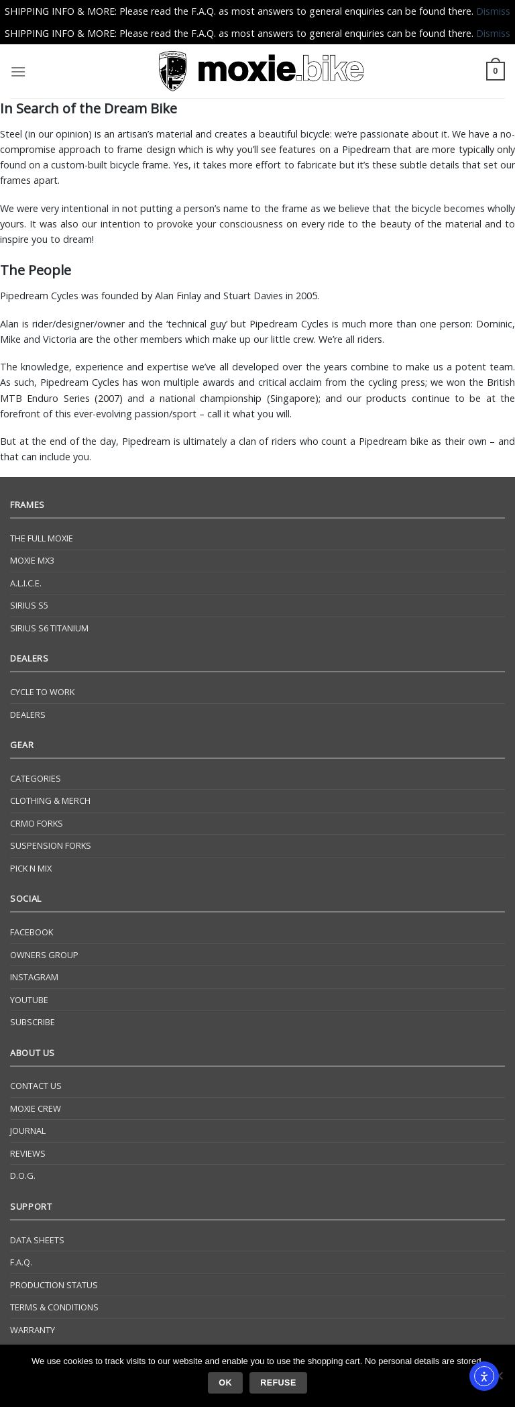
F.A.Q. (21, 1262)
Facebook (31, 932)
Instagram (34, 977)
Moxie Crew (35, 1108)
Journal (28, 1131)
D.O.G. (23, 1175)
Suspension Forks (50, 845)
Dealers (28, 715)
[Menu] (18, 71)
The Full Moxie (41, 538)
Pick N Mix (31, 868)
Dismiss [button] (493, 11)
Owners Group (44, 955)
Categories (35, 778)
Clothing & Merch (50, 800)
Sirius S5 (29, 605)
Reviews (28, 1153)
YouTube (29, 1000)
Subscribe (32, 1022)
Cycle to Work (42, 692)
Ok (225, 1383)
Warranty (32, 1330)
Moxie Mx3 (32, 560)
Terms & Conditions (54, 1307)
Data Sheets (37, 1240)
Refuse (278, 1383)
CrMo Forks (36, 823)
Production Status (54, 1285)
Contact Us (36, 1086)
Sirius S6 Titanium (49, 628)
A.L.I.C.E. (26, 583)
